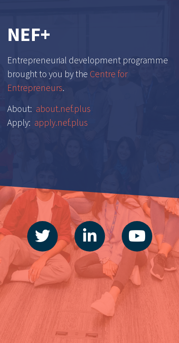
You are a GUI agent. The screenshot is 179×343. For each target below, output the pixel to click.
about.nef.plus (63, 108)
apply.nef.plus (61, 122)
